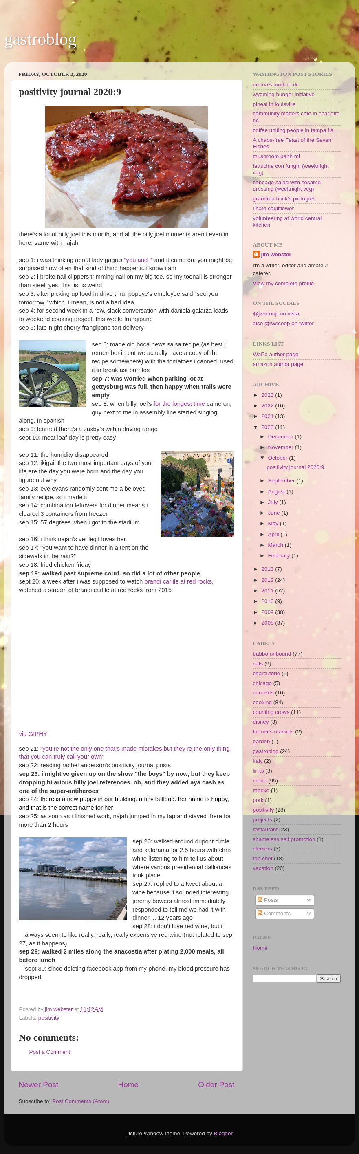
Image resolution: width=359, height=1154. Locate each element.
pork (258, 800)
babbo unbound (272, 654)
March (276, 545)
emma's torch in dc (276, 84)
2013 (268, 569)
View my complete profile (283, 283)
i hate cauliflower (273, 208)
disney (261, 722)
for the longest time (179, 404)
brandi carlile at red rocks (178, 581)
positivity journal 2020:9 (295, 467)
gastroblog (40, 39)
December (281, 437)
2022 (268, 406)
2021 (268, 416)
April (274, 534)
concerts (263, 692)
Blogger (223, 1133)
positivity (48, 1018)
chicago (262, 683)
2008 (268, 623)
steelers (262, 849)
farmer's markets (273, 732)
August (277, 492)
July (274, 502)
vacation (263, 868)
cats (258, 664)
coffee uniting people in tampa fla (293, 130)
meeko (261, 790)
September (282, 481)
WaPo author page (276, 354)
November (281, 447)
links (258, 771)
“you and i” (138, 260)
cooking (262, 702)
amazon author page (278, 364)
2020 (268, 427)
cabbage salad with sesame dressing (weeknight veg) (287, 185)
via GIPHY (33, 734)
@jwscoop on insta (276, 314)
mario (260, 780)
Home (128, 1084)
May (274, 523)
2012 (268, 580)
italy (258, 761)
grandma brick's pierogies (284, 199)
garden (261, 741)
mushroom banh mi (276, 156)
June (275, 513)
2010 (268, 601)
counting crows (271, 712)
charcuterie (266, 673)
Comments (274, 913)
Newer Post (39, 1084)
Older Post (216, 1084)
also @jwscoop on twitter (283, 323)
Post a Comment (49, 1052)
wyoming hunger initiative (284, 94)
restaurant (265, 829)
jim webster (276, 254)
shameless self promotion (284, 839)
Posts (268, 900)
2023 (268, 395)
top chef (263, 858)
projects (262, 820)
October (278, 458)
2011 (268, 591)
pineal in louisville (274, 104)
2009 (268, 612)
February (280, 556)
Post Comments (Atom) (80, 1101)
